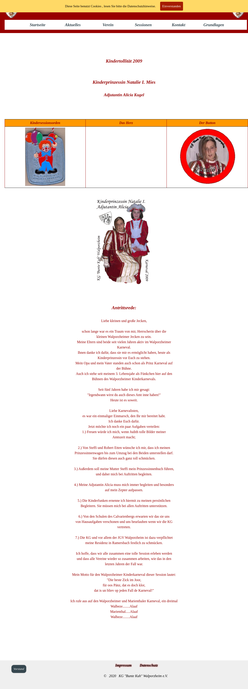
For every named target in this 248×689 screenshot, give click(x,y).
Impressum (123, 665)
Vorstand (19, 668)
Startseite (38, 24)
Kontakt (178, 24)
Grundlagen (214, 24)
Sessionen (143, 24)
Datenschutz (149, 665)
